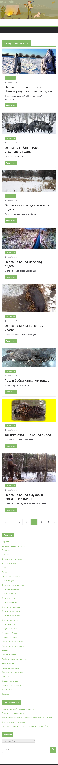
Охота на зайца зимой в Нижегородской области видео (28, 89)
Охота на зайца (9, 593)
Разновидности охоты (12, 641)
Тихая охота (7, 689)
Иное (4, 567)
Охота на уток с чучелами (14, 722)
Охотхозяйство (9, 624)
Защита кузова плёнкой (13, 713)
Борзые (5, 541)
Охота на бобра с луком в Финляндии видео (24, 497)
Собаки (5, 676)
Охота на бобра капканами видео (25, 328)
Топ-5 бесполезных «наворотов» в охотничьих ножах (27, 717)
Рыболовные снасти (11, 668)
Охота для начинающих (13, 585)
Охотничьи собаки (11, 615)
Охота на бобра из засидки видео (25, 264)
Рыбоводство (8, 663)
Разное (5, 650)
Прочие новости (9, 637)
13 (26, 522)
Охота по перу (8, 598)
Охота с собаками (10, 602)
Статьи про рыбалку (11, 685)
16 (48, 522)
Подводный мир (9, 633)
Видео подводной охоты (13, 546)
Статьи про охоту (10, 681)
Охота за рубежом (10, 589)
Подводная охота (10, 628)
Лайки (5, 572)
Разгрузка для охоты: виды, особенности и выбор (25, 726)
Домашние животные (12, 559)
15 (41, 522)
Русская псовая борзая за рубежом (18, 709)
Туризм (5, 694)
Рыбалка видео (9, 654)
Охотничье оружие (11, 607)
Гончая (5, 554)
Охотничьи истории (11, 611)
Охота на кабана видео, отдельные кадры (22, 149)
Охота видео (10, 78)
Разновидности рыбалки (13, 646)
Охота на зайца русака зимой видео (27, 207)
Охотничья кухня (10, 620)
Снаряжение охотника (12, 672)
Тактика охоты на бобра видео (28, 435)
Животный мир (9, 563)
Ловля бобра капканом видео (27, 380)
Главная (6, 550)
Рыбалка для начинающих (14, 659)
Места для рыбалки (11, 576)
